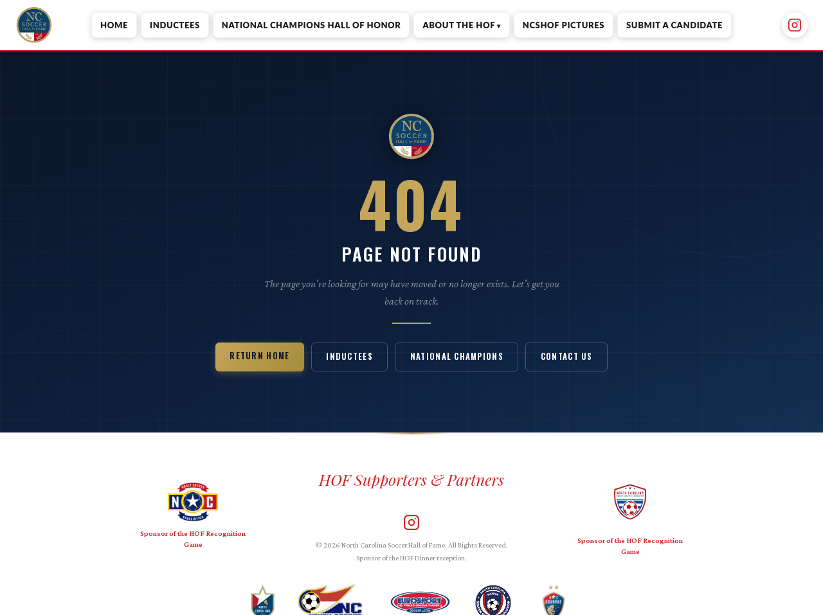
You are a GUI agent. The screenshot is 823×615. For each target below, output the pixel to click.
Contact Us (567, 356)
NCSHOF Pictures (563, 25)
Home (114, 25)
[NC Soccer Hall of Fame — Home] (34, 25)
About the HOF (458, 25)
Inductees (175, 25)
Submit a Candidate (674, 25)
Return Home (259, 356)
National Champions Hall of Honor (311, 25)
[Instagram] (795, 25)
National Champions (456, 356)
